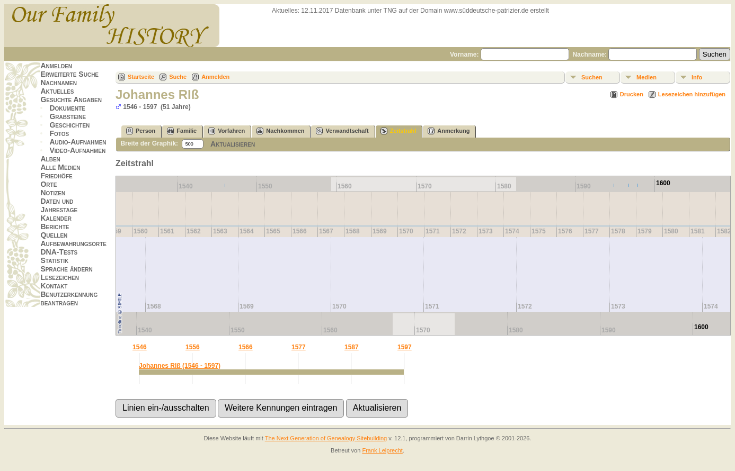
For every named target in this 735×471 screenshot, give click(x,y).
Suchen (592, 77)
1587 (351, 347)
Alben (50, 159)
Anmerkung (449, 131)
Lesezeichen (59, 277)
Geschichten (69, 125)
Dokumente (67, 108)
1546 (139, 347)
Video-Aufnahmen (77, 150)
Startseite (141, 77)
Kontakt (53, 286)
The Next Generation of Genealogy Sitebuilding (326, 438)
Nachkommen (280, 131)
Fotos (59, 133)
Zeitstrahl (398, 131)
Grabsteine (67, 116)
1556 (192, 347)
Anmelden (56, 65)
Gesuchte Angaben (71, 99)
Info (697, 77)
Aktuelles (57, 91)
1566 (245, 347)
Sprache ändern (66, 269)
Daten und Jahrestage (58, 205)
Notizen (52, 192)
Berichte (54, 226)
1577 (298, 347)
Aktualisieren (232, 144)
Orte (48, 184)
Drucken (631, 94)
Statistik (54, 260)
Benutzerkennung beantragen (69, 298)
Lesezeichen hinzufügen (691, 94)
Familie (182, 131)
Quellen (53, 235)
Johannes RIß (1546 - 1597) (179, 365)
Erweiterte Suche (69, 74)
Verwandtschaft (342, 131)
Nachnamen (58, 82)
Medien (646, 77)
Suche (178, 77)
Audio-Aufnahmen (77, 142)
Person (140, 131)
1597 (404, 347)
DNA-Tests (58, 252)
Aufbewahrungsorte (73, 243)
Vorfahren (226, 131)
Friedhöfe (56, 175)
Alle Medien (60, 167)
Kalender (55, 218)
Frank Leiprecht (382, 450)
